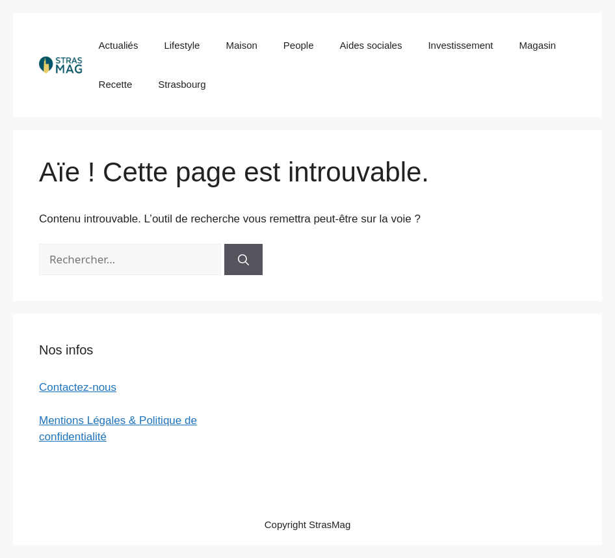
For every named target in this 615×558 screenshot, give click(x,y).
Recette (116, 84)
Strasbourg (181, 84)
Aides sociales (371, 45)
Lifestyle (182, 45)
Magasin (537, 45)
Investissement (460, 45)
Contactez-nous (77, 387)
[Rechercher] (243, 259)
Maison (241, 45)
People (298, 45)
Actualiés (118, 45)
